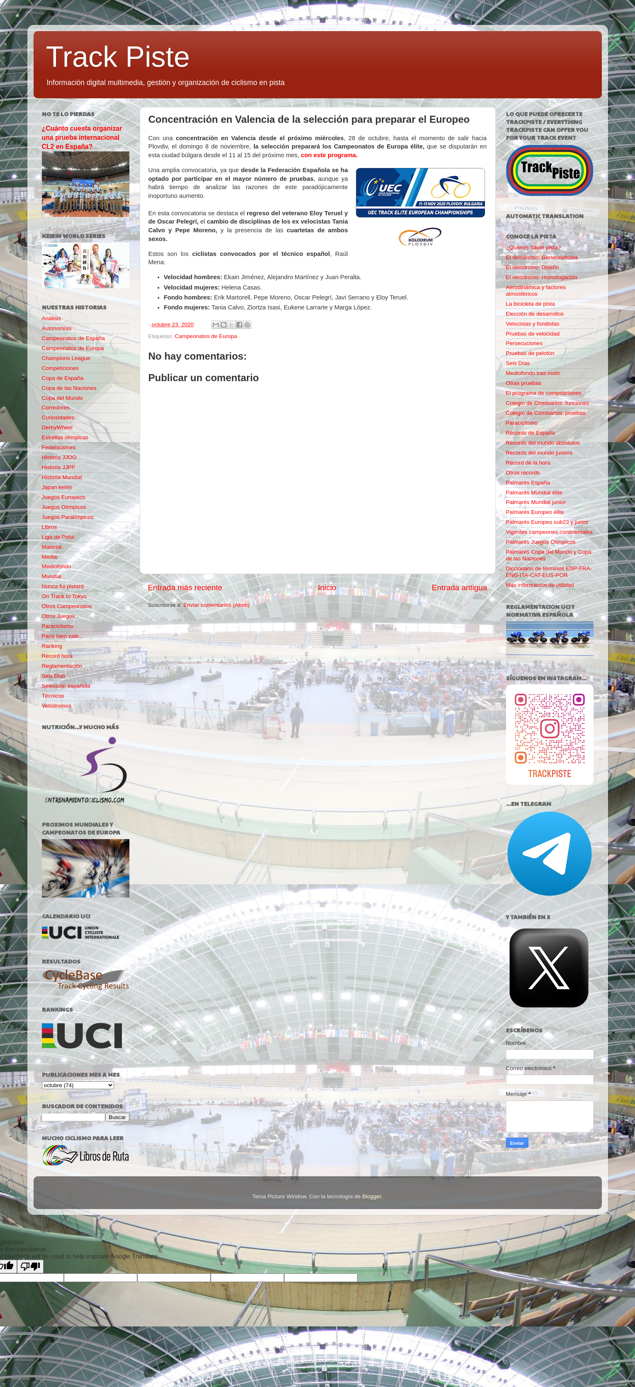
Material (52, 547)
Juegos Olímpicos (64, 507)
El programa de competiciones (543, 393)
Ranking (52, 646)
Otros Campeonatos (67, 606)
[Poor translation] (30, 1266)
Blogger (371, 1196)
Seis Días (54, 676)
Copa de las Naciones (69, 388)
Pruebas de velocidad (533, 334)
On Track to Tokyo (64, 596)
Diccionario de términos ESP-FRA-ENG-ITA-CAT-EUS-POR (549, 571)
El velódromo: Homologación (542, 277)
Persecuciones (524, 343)
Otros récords (523, 473)
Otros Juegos (58, 616)
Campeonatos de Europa (206, 336)
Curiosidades (58, 417)
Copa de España (63, 378)
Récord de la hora (528, 463)
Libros (49, 527)
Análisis (51, 318)
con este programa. (329, 155)
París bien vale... (63, 636)
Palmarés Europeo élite (535, 512)
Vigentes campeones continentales (549, 532)
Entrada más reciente (185, 587)
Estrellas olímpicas (65, 437)
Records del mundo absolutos (543, 443)
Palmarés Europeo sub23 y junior (547, 522)
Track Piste (118, 57)
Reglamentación (62, 666)
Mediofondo (56, 566)
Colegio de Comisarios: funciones (547, 403)
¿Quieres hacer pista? (533, 247)
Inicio (327, 587)
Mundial (51, 576)
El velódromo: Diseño (532, 267)
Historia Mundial (62, 477)
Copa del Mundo (62, 398)
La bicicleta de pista (530, 304)
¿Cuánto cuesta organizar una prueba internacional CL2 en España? (82, 137)
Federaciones (59, 447)
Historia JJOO (59, 457)
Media (49, 557)
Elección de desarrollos (535, 314)
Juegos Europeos (63, 497)
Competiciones (60, 368)
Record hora (57, 656)
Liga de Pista (58, 537)
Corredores (56, 407)
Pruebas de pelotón (530, 353)
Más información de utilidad (540, 585)
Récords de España (530, 433)
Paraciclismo (58, 626)
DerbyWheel (57, 427)
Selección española (66, 686)
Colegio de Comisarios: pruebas (546, 413)
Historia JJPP (58, 467)
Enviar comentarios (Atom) (216, 605)
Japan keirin (57, 487)
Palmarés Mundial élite (534, 492)
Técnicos (53, 696)
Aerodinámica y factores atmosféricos (536, 290)
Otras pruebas (524, 383)
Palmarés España (528, 482)
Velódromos (56, 706)
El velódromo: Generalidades (542, 257)
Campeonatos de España (73, 338)
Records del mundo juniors (539, 453)
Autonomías (57, 328)
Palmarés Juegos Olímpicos (541, 542)
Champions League (66, 358)
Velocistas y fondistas (533, 324)
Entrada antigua (459, 587)
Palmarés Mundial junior (536, 502)
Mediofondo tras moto (533, 373)
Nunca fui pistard (63, 586)
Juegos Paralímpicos (68, 517)
